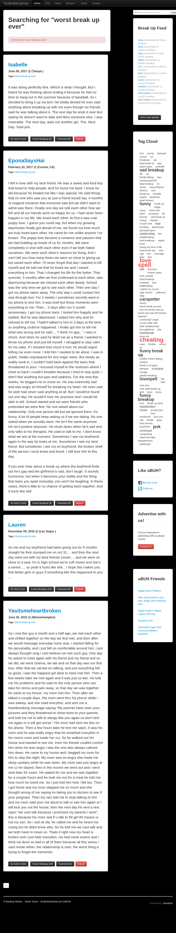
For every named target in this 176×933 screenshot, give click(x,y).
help (142, 295)
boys (149, 392)
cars (153, 190)
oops (142, 344)
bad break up (147, 163)
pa (147, 173)
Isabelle (17, 65)
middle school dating (151, 358)
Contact (96, 3)
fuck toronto (146, 423)
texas (159, 392)
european (153, 213)
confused (146, 430)
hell (142, 269)
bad (157, 223)
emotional (145, 416)
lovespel (144, 282)
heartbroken (148, 406)
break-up (145, 193)
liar (160, 233)
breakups (145, 160)
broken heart (155, 272)
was (159, 177)
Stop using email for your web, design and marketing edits (152, 600)
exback (144, 362)
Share (84, 3)
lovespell (148, 378)
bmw (142, 243)
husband (157, 368)
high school (146, 292)
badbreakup (146, 285)
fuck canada (146, 275)
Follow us (145, 488)
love (153, 413)
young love (157, 410)
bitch (142, 213)
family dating (147, 177)
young (150, 153)
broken (152, 344)
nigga (157, 207)
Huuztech (168, 903)
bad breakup (146, 183)
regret (161, 240)
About (58, 3)
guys (159, 420)
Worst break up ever (25, 76)
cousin (143, 156)
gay (159, 163)
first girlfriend (147, 329)
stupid (143, 197)
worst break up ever (151, 306)
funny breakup (146, 397)
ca (151, 156)
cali (142, 420)
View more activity (149, 117)
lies (149, 253)
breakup (144, 227)
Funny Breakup (42, 139)
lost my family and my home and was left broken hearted (152, 313)
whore (162, 344)
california (160, 292)
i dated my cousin (149, 289)
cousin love (146, 223)
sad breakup (152, 170)
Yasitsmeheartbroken (34, 611)
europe (144, 372)
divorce (144, 190)
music (144, 410)
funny (145, 203)
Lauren (17, 525)
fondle (150, 420)
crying (143, 220)
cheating (152, 339)
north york (154, 210)
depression (158, 227)
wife (163, 382)
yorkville (159, 166)
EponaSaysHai (26, 160)
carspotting (146, 434)
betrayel (144, 368)
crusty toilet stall (148, 322)
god (142, 392)
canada (157, 193)
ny (141, 347)
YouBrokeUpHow (15, 3)
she (159, 329)
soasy (143, 187)
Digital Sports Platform (149, 590)
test (142, 153)
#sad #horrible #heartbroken (146, 439)
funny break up (150, 352)
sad (154, 282)
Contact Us (146, 546)
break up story (155, 403)
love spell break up (150, 388)
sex (155, 160)
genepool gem (147, 230)
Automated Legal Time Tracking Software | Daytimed (149, 630)
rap (162, 378)
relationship (147, 233)
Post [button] (47, 3)
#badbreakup (147, 237)
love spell (144, 262)
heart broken (147, 200)
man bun (144, 385)
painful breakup (148, 375)
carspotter (150, 299)
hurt (142, 403)
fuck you (158, 416)
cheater (154, 220)
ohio (161, 250)
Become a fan (147, 482)
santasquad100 (148, 180)
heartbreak (147, 333)
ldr (163, 213)
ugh (142, 253)
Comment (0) (64, 139)
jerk (156, 426)
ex (158, 183)
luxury (143, 303)
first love (152, 269)
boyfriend (145, 426)
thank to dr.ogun (149, 365)
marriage (159, 253)
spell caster (146, 166)
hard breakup (147, 279)
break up (159, 203)
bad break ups (147, 250)
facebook (155, 197)
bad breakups (147, 240)
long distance (157, 187)
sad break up (158, 216)
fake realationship (149, 326)
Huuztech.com (145, 620)
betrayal (161, 153)
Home (37, 3)
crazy (143, 210)
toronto (144, 216)
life (141, 173)
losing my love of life (151, 247)
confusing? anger (149, 319)
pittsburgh (145, 444)
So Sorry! (18, 139)
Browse (71, 3)
